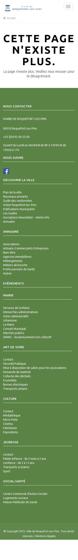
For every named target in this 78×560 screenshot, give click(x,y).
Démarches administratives (20, 312)
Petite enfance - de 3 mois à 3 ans (24, 458)
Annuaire (9, 221)
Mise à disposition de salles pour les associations (34, 368)
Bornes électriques (15, 384)
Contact (8, 359)
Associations (11, 244)
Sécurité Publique (14, 363)
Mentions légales (45, 536)
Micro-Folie (10, 419)
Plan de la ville (12, 192)
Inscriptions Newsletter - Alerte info (26, 217)
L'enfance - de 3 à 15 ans (19, 463)
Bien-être (9, 252)
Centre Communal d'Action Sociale (25, 493)
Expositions (10, 432)
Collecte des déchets (17, 376)
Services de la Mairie (16, 308)
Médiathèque (11, 415)
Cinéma (8, 423)
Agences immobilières (17, 256)
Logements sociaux (15, 498)
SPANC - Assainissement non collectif (27, 337)
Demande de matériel (17, 372)
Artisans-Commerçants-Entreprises (26, 248)
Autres (7, 273)
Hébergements (12, 261)
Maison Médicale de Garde (20, 502)
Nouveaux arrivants (15, 196)
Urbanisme (10, 320)
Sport (6, 471)
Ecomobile (10, 380)
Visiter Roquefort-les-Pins (19, 205)
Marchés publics (13, 333)
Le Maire (8, 324)
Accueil (9, 18)
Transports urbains (15, 388)
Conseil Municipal (14, 328)
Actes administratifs (16, 316)
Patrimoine (10, 428)
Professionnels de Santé (19, 269)
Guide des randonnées (17, 200)
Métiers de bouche (15, 265)
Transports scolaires (16, 467)
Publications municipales (19, 209)
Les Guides (10, 213)
